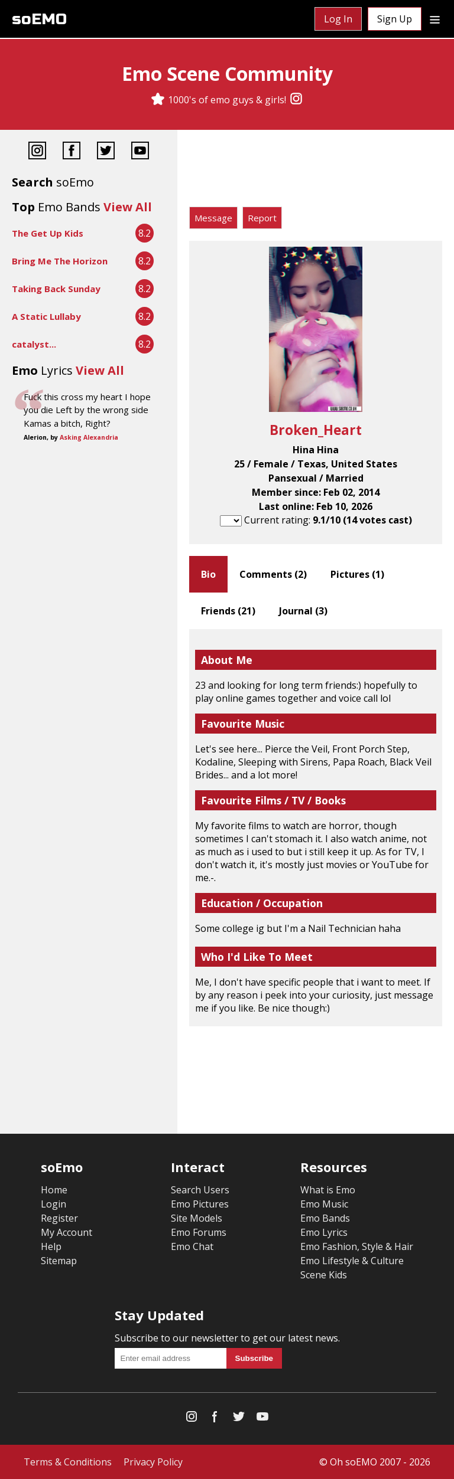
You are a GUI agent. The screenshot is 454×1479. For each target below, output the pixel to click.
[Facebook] (71, 152)
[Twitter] (106, 152)
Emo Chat (192, 1246)
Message (213, 218)
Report (262, 218)
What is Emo (327, 1189)
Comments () (273, 574)
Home (54, 1189)
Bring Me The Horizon (60, 261)
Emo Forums (198, 1232)
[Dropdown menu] (434, 19)
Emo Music (324, 1203)
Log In (338, 18)
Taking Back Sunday (56, 289)
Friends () (228, 610)
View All (127, 207)
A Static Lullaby (46, 316)
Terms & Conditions (68, 1461)
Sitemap (59, 1260)
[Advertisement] (315, 171)
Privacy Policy (153, 1461)
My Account (66, 1232)
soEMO (39, 19)
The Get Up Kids (47, 233)
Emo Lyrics (324, 1232)
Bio (208, 574)
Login (53, 1203)
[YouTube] (140, 152)
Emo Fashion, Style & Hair (356, 1246)
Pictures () (357, 574)
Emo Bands (325, 1218)
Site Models (196, 1218)
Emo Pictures (200, 1203)
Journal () (303, 610)
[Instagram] (296, 99)
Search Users (200, 1189)
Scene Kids (323, 1274)
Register (59, 1218)
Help (51, 1246)
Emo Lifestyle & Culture (352, 1260)
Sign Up (394, 18)
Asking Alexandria (89, 437)
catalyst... (34, 344)
